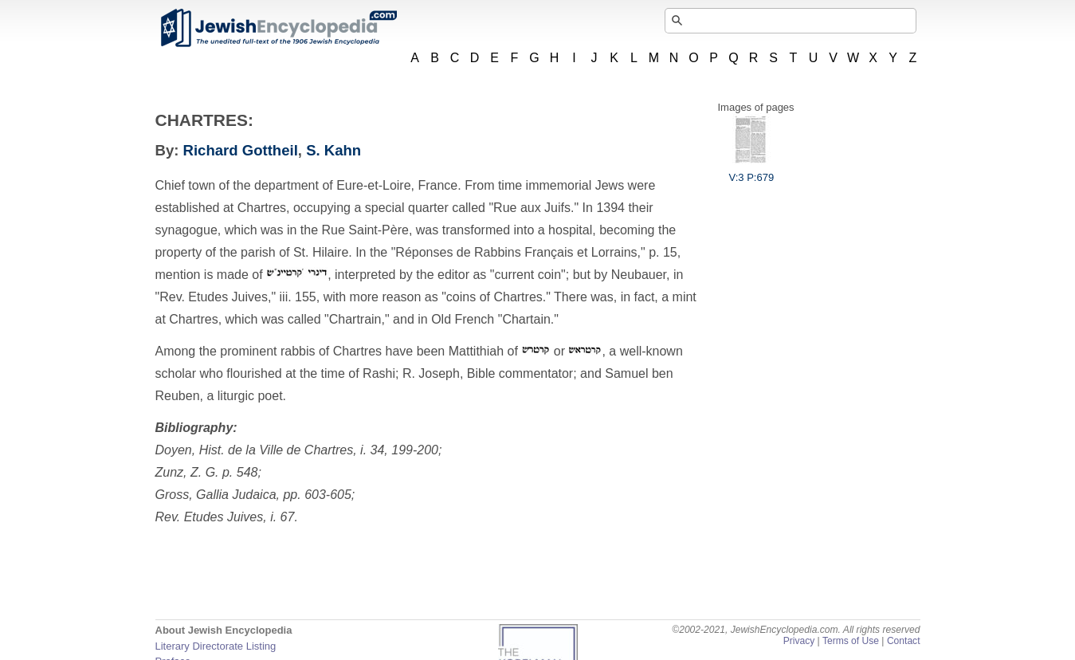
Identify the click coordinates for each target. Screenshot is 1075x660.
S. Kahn (333, 150)
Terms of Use (850, 640)
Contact (903, 640)
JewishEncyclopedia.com (278, 28)
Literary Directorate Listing (216, 646)
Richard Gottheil (240, 150)
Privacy (799, 640)
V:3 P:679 (752, 171)
